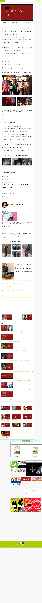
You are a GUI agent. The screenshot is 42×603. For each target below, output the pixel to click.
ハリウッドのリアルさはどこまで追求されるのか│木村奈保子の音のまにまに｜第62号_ (21, 361)
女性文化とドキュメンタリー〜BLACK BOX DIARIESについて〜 (16, 420)
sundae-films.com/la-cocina (7, 197)
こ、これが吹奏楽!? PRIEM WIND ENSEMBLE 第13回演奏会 (16, 428)
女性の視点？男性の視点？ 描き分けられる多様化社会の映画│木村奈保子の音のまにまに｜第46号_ (21, 351)
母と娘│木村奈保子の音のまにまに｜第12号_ (15, 332)
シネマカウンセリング (26, 419)
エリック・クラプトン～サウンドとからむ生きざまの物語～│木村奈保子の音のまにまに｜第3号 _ (21, 399)
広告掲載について (17, 545)
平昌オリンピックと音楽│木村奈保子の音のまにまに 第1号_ (17, 341)
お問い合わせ (20, 545)
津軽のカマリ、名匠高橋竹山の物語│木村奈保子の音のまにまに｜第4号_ (19, 380)
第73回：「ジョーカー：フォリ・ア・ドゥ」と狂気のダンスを (10, 283)
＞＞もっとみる (26, 493)
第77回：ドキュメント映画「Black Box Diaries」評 (8, 289)
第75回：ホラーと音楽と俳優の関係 (6, 286)
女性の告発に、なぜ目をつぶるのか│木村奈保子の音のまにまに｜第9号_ (19, 389)
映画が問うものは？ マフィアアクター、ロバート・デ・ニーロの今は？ (5, 437)
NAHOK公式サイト (8, 226)
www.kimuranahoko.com (11, 207)
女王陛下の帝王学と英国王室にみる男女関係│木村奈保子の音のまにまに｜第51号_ (21, 371)
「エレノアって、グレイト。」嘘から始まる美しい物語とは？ (16, 411)
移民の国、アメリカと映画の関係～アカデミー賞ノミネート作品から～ (5, 420)
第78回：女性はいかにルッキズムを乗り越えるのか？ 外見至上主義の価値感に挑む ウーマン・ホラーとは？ (16, 290)
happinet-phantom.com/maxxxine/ (8, 182)
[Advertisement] (26, 527)
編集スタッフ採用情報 (24, 545)
